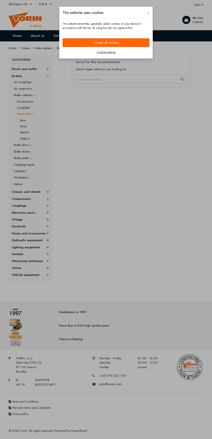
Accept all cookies (106, 42)
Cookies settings (106, 52)
